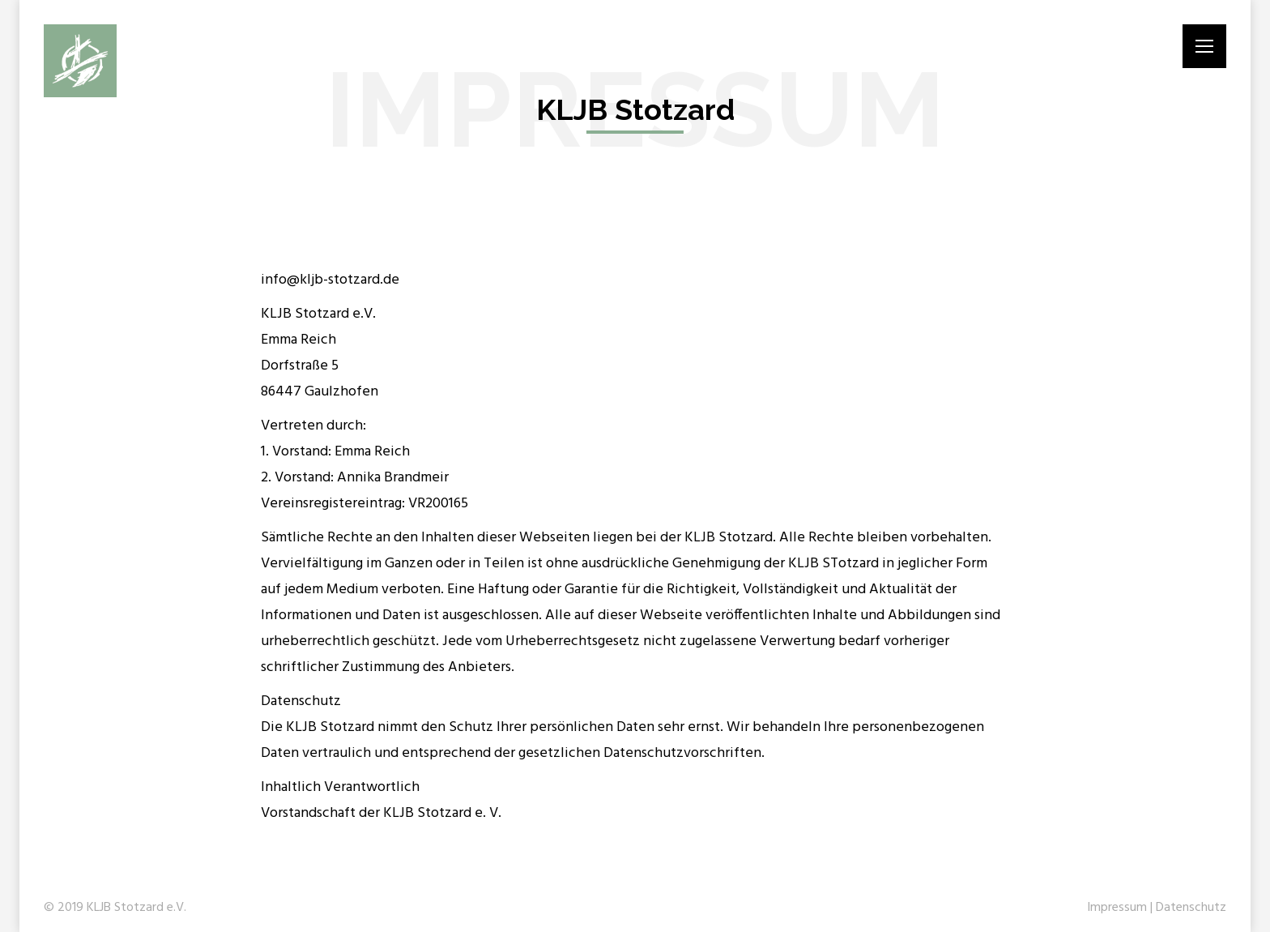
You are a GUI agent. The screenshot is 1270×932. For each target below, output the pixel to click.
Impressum (1117, 907)
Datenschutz (1191, 907)
